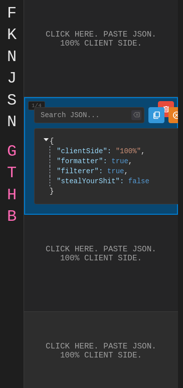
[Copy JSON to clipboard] (156, 115)
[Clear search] (136, 115)
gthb (12, 185)
